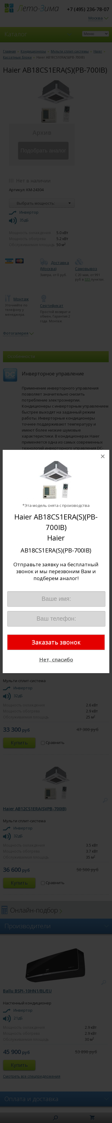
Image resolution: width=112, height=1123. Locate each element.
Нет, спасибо (56, 660)
